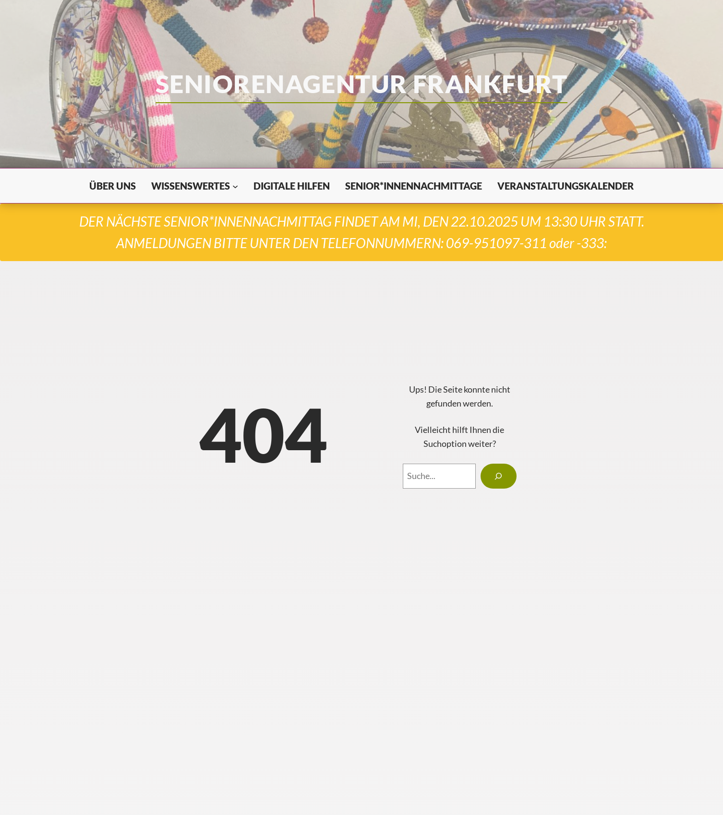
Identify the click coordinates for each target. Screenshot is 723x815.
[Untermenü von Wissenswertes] (235, 186)
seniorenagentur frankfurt (361, 83)
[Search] (499, 476)
